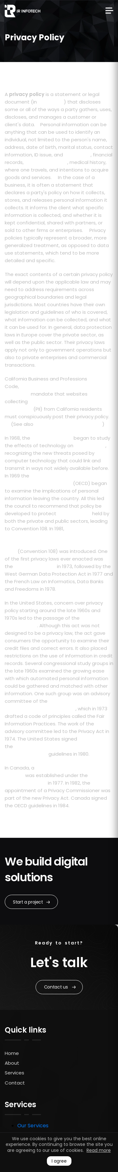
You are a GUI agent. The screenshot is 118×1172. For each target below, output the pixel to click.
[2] (54, 175)
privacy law (51, 102)
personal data (74, 513)
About (12, 1063)
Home (12, 1053)
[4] (38, 363)
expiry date (77, 154)
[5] (7, 422)
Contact (15, 1082)
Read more (99, 1150)
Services (14, 1072)
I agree (59, 1161)
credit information (46, 162)
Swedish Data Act (35, 566)
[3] (85, 228)
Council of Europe (51, 438)
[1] (37, 123)
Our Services (32, 1125)
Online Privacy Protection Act (68, 424)
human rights (90, 445)
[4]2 (73, 804)
